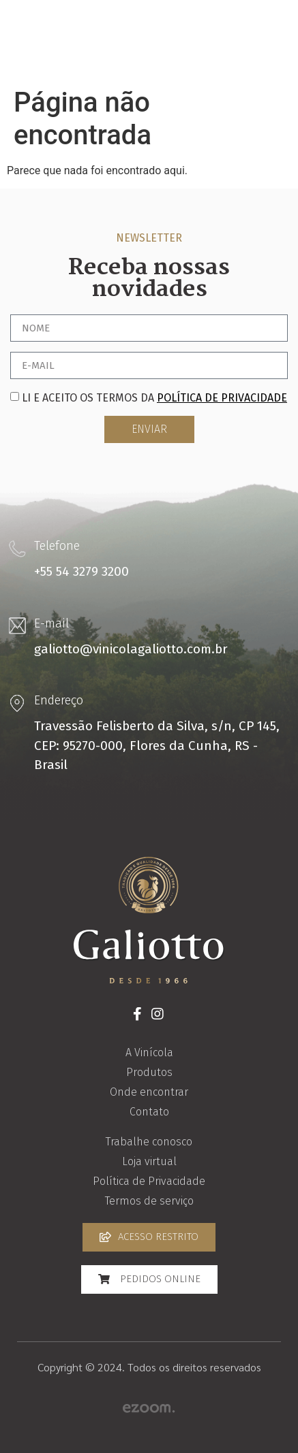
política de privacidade (222, 397)
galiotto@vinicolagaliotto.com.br (131, 649)
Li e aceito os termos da (154, 397)
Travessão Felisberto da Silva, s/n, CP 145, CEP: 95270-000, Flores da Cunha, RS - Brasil (157, 745)
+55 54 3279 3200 (81, 571)
